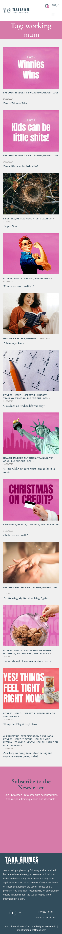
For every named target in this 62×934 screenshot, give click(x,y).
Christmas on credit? (15, 535)
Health (18, 279)
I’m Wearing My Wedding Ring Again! (25, 598)
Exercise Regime (31, 736)
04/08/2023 (8, 282)
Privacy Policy (46, 911)
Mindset (20, 93)
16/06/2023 (8, 464)
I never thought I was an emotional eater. (27, 661)
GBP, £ (55, 5)
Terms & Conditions (46, 917)
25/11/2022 (8, 656)
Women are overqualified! (18, 286)
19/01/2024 (8, 162)
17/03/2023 (8, 531)
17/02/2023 (8, 594)
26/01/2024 (8, 99)
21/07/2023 (8, 401)
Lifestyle (9, 219)
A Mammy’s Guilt (13, 343)
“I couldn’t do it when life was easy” (23, 405)
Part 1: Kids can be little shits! (20, 166)
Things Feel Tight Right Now (20, 724)
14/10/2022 (8, 719)
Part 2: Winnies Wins (15, 103)
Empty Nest (10, 226)
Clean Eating (11, 736)
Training (8, 398)
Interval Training (14, 742)
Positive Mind (11, 745)
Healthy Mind (42, 739)
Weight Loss (51, 93)
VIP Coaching (34, 93)
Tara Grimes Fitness (14, 926)
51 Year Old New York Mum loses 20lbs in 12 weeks (29, 470)
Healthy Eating (23, 739)
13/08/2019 (8, 748)
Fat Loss (8, 93)
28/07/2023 (45, 338)
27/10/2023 (8, 222)
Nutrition (30, 458)
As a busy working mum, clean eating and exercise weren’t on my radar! (27, 754)
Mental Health (25, 219)
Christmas (9, 525)
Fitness (8, 279)
